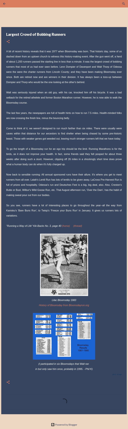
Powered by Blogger (64, 424)
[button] (8, 42)
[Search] (13, 3)
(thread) (77, 226)
